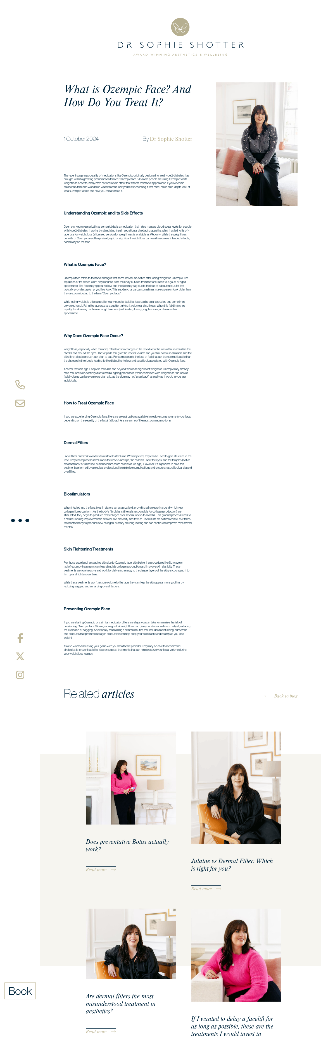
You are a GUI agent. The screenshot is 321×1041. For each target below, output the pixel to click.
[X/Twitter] (20, 656)
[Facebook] (20, 638)
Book (20, 991)
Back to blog (281, 696)
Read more (101, 869)
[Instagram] (20, 675)
